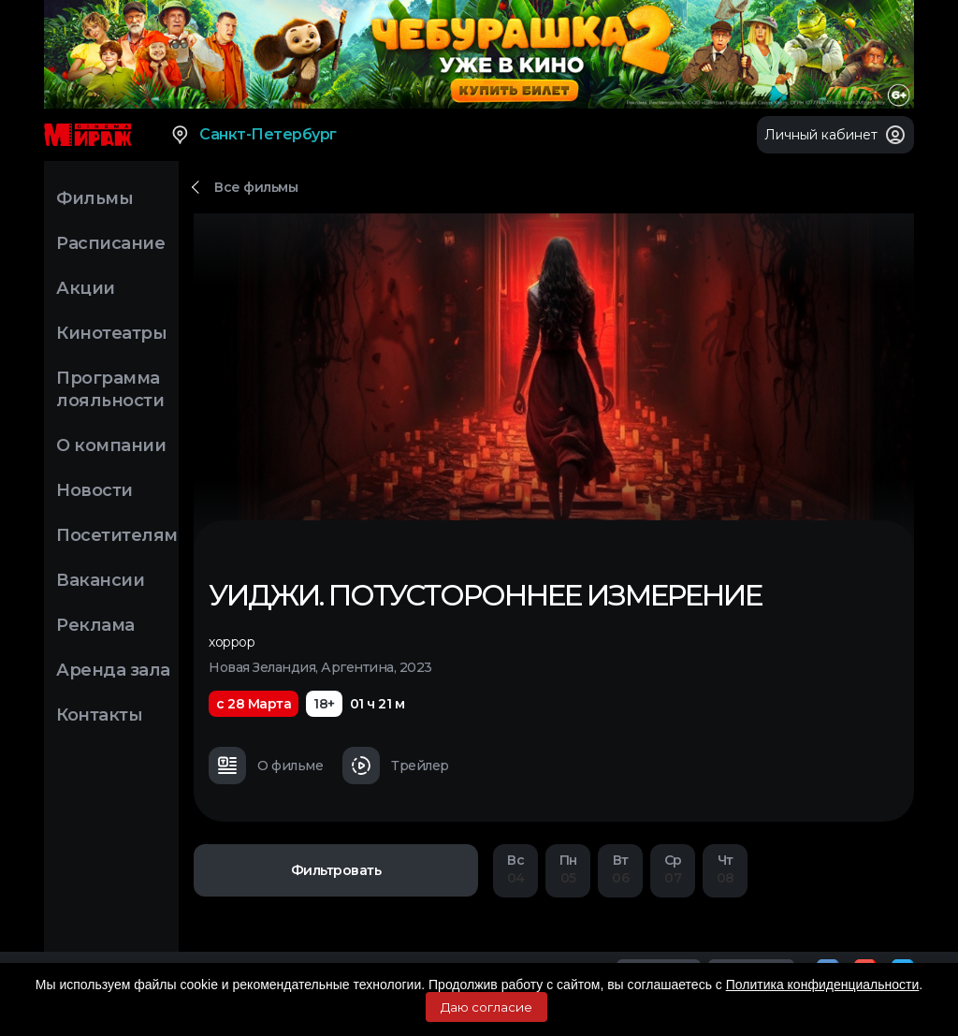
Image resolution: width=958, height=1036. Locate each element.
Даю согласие (486, 1007)
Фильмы (94, 198)
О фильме (266, 765)
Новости (94, 490)
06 (620, 869)
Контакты (99, 715)
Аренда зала (113, 670)
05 (568, 869)
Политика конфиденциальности (823, 984)
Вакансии (100, 580)
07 (673, 869)
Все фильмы (256, 187)
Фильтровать (336, 870)
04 (515, 869)
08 (725, 869)
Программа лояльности (110, 389)
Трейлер (395, 765)
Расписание (110, 243)
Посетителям (117, 535)
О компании (111, 445)
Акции (85, 288)
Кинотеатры (111, 333)
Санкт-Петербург (253, 135)
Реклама (95, 625)
